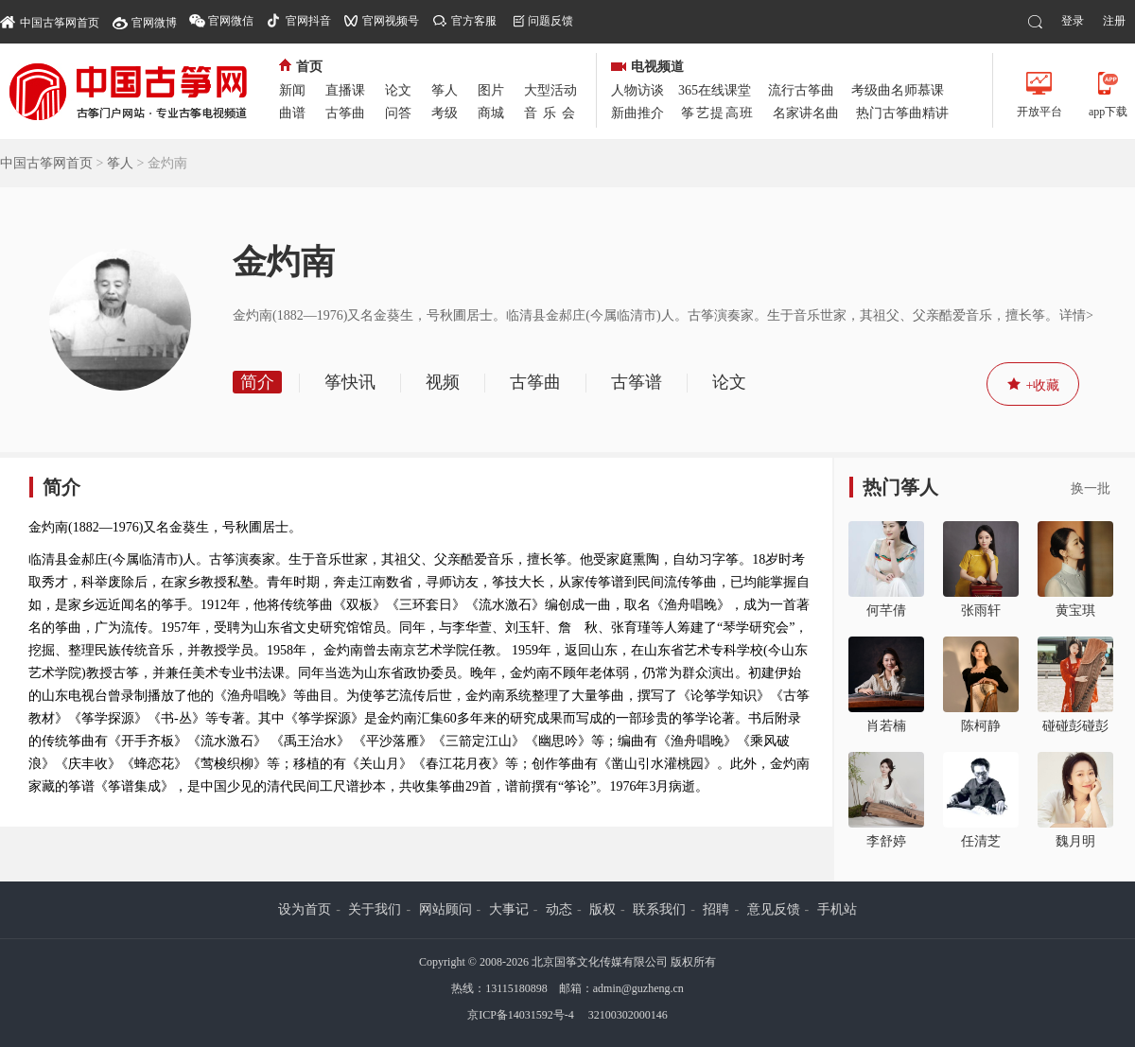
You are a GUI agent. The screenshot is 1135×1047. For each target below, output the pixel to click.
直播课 (345, 90)
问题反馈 (550, 20)
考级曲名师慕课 (897, 90)
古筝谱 (636, 382)
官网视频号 (390, 20)
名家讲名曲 (806, 113)
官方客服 (474, 20)
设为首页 (304, 909)
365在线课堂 (714, 90)
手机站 (837, 909)
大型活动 (550, 90)
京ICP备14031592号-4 (520, 1014)
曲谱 (292, 113)
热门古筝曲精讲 (902, 113)
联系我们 (659, 909)
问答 (398, 113)
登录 (1072, 20)
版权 (602, 909)
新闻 (292, 90)
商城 (491, 113)
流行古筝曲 (801, 90)
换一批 (1090, 488)
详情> (1076, 315)
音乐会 (552, 113)
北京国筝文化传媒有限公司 (600, 961)
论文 (398, 90)
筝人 (444, 90)
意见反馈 (773, 909)
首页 (301, 67)
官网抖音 (308, 20)
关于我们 (374, 909)
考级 (444, 113)
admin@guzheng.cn (638, 988)
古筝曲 (345, 113)
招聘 (716, 909)
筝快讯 (349, 382)
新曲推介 (637, 113)
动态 (559, 909)
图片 (491, 90)
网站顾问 (445, 909)
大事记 (509, 909)
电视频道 (647, 67)
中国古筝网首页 (49, 21)
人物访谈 (637, 90)
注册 (1114, 20)
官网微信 (230, 20)
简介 (257, 382)
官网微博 (154, 22)
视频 (443, 382)
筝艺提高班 (718, 113)
